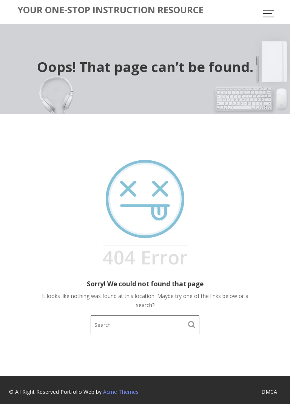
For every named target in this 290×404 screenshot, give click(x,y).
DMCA (269, 391)
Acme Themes (121, 391)
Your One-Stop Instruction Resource (110, 9)
